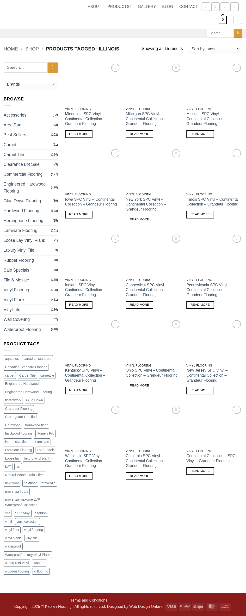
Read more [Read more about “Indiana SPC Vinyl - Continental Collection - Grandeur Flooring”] (78, 304)
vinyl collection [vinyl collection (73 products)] (27, 521)
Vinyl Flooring (16, 289)
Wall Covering (17, 319)
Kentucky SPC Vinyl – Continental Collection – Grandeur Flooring (85, 375)
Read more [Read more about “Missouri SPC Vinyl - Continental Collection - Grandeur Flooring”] (200, 134)
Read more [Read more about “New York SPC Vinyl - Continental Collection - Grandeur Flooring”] (139, 219)
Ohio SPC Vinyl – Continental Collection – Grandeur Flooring (152, 372)
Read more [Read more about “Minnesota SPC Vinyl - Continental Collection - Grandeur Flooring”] (78, 134)
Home (11, 48)
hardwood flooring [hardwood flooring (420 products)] (18, 433)
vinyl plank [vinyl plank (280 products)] (13, 538)
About (94, 7)
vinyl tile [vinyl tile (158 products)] (32, 538)
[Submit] (238, 33)
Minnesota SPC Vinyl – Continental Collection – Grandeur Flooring (85, 119)
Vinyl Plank (14, 299)
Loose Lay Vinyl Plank (24, 240)
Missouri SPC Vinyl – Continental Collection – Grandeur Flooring (206, 119)
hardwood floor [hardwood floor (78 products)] (36, 425)
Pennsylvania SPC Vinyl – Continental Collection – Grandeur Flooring (208, 290)
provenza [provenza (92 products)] (48, 483)
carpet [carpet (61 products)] (9, 375)
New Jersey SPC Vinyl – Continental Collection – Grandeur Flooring (207, 375)
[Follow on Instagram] (215, 6)
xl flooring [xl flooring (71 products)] (41, 571)
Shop (32, 48)
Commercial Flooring (23, 174)
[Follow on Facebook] (206, 6)
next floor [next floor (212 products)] (12, 483)
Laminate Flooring (20, 230)
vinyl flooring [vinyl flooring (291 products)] (33, 530)
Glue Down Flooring (22, 201)
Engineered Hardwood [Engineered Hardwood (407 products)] (22, 384)
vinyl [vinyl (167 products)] (8, 521)
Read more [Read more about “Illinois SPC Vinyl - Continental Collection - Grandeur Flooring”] (200, 214)
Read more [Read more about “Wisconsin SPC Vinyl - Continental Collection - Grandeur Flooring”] (78, 476)
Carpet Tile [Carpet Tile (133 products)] (27, 375)
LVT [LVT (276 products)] (8, 466)
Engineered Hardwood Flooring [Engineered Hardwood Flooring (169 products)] (28, 392)
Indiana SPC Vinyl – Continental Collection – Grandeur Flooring (85, 290)
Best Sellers (15, 134)
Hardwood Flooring (21, 210)
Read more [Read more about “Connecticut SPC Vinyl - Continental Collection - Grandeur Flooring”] (139, 304)
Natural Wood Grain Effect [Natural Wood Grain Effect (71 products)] (24, 475)
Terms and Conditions (88, 600)
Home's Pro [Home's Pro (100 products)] (45, 433)
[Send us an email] (225, 6)
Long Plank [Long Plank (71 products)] (45, 450)
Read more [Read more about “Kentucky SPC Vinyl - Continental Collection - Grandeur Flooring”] (78, 390)
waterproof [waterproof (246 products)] (13, 546)
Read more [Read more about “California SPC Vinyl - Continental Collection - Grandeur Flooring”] (139, 476)
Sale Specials (16, 270)
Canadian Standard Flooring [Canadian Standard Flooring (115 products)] (26, 367)
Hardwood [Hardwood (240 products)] (12, 425)
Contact (188, 7)
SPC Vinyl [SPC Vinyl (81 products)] (22, 513)
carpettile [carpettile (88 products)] (47, 375)
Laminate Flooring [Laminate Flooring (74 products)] (18, 450)
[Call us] (234, 6)
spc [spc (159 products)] (7, 513)
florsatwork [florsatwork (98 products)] (13, 400)
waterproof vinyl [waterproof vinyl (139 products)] (17, 563)
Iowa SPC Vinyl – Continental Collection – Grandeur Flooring (91, 201)
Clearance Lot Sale (22, 164)
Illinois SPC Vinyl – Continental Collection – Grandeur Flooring (212, 201)
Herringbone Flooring (23, 220)
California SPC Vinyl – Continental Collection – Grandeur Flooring (146, 461)
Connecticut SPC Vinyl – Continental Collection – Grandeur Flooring (146, 290)
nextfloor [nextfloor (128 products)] (30, 483)
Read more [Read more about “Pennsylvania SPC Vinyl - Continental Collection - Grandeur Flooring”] (200, 304)
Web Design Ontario (146, 606)
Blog (167, 7)
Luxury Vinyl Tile (19, 250)
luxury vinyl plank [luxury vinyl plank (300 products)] (37, 458)
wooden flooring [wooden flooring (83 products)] (17, 571)
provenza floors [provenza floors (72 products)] (16, 491)
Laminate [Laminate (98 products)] (42, 442)
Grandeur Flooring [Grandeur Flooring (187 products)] (18, 409)
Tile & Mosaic (16, 280)
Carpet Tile (14, 154)
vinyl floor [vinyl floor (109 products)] (12, 530)
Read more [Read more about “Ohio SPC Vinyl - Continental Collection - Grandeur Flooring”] (139, 385)
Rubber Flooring (19, 260)
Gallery (147, 7)
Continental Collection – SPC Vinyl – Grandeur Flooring (210, 458)
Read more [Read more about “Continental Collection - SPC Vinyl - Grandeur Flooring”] (200, 471)
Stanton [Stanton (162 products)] (41, 513)
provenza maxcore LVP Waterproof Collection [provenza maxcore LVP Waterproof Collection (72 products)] (22, 502)
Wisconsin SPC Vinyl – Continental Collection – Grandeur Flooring (85, 461)
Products (120, 6)
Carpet (10, 144)
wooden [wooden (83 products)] (39, 563)
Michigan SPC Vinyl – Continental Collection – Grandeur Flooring (146, 119)
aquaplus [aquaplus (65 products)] (12, 359)
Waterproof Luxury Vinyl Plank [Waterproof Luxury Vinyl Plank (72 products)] (27, 555)
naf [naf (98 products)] (18, 466)
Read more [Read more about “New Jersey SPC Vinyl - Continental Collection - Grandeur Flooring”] (200, 390)
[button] (223, 20)
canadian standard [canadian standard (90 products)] (37, 359)
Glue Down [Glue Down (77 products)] (34, 400)
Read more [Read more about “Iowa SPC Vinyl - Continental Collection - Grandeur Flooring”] (78, 214)
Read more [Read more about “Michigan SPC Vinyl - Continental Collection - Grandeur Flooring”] (139, 134)
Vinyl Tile (12, 309)
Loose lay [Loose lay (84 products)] (12, 458)
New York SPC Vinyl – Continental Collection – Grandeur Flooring (146, 204)
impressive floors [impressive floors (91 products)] (18, 442)
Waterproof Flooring (22, 329)
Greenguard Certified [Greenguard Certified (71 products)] (21, 417)
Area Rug (12, 125)
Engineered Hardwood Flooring (25, 187)
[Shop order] (215, 49)
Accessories (15, 115)
